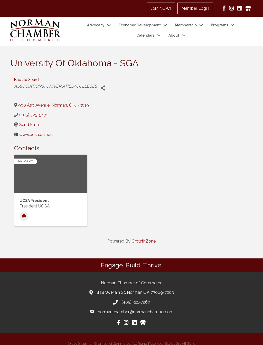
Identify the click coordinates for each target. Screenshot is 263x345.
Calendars (145, 32)
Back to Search (27, 73)
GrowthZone (144, 234)
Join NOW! (161, 8)
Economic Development (140, 22)
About (173, 32)
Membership (186, 22)
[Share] (103, 82)
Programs (219, 22)
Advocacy (96, 22)
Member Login (195, 8)
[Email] (24, 210)
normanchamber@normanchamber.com (136, 305)
